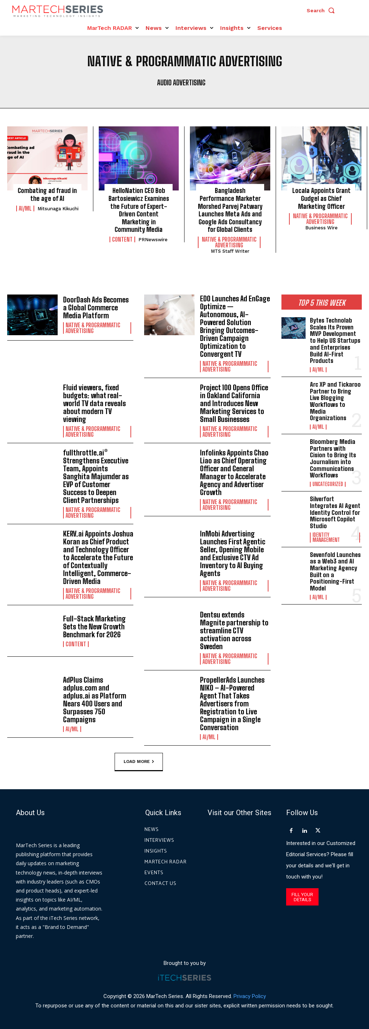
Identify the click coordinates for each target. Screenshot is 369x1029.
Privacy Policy (250, 996)
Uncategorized (327, 484)
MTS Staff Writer (230, 251)
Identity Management (326, 538)
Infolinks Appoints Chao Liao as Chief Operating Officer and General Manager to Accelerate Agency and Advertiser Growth (234, 472)
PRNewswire (153, 239)
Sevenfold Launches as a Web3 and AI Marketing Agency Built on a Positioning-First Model (335, 571)
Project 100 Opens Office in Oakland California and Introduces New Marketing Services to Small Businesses (234, 403)
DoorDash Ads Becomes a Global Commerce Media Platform (96, 307)
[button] (322, 10)
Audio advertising (181, 82)
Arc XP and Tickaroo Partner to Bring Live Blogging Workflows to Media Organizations (335, 401)
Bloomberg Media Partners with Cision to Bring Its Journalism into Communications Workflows (333, 458)
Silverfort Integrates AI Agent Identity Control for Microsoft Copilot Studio (335, 512)
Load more (139, 761)
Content (122, 239)
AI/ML (25, 208)
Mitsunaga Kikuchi (58, 208)
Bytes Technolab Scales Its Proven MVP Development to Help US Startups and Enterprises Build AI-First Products (335, 340)
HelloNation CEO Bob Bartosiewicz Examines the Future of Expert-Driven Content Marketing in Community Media (138, 210)
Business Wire (321, 227)
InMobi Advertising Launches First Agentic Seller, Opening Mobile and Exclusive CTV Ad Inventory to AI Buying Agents (232, 553)
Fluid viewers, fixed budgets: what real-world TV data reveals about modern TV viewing (94, 403)
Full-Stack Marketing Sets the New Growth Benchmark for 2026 (94, 626)
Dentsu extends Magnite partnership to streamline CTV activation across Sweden (234, 630)
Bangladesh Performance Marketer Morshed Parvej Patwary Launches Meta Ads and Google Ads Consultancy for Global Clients (230, 210)
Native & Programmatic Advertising (229, 242)
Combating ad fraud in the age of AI (47, 194)
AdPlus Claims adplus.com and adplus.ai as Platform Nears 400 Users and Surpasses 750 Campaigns (94, 699)
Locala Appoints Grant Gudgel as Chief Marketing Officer (321, 198)
